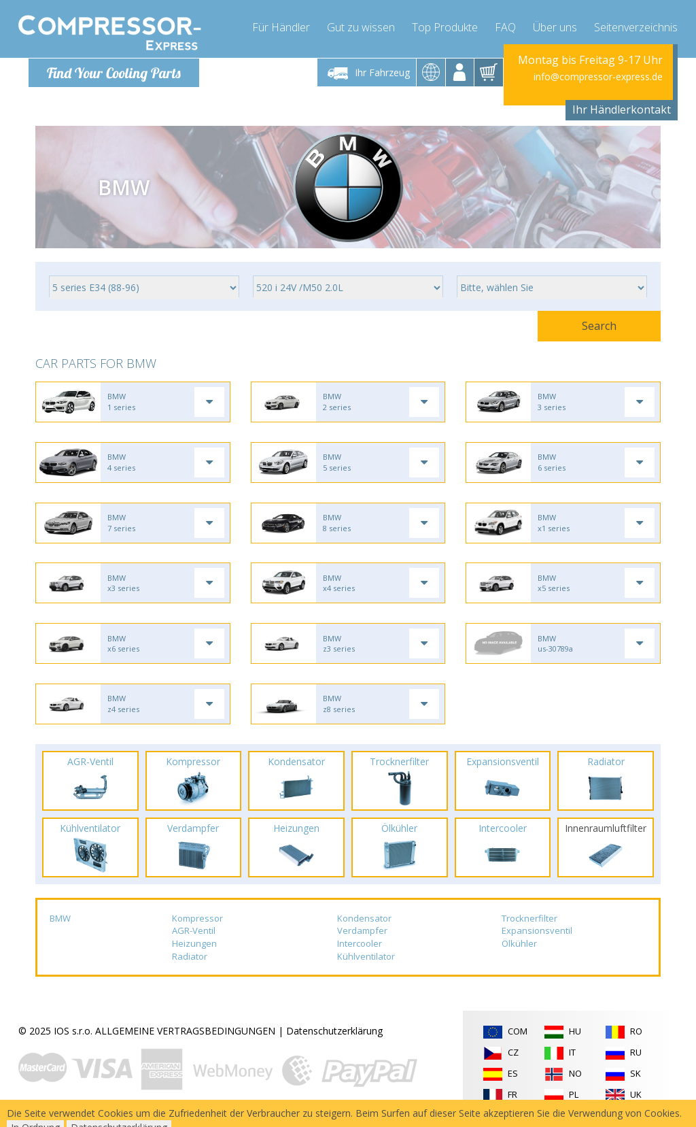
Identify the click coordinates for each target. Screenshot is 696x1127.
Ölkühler (519, 948)
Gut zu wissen (361, 27)
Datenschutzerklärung (334, 1035)
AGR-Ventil (193, 935)
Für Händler (281, 27)
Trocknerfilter (529, 923)
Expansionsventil (537, 935)
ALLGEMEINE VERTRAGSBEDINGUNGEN (185, 1035)
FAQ (505, 27)
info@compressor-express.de (598, 76)
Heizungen (194, 948)
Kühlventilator (366, 961)
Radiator (189, 961)
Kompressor (197, 923)
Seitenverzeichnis (636, 27)
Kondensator (364, 923)
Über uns (555, 27)
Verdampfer (362, 935)
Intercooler (359, 948)
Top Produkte (445, 27)
